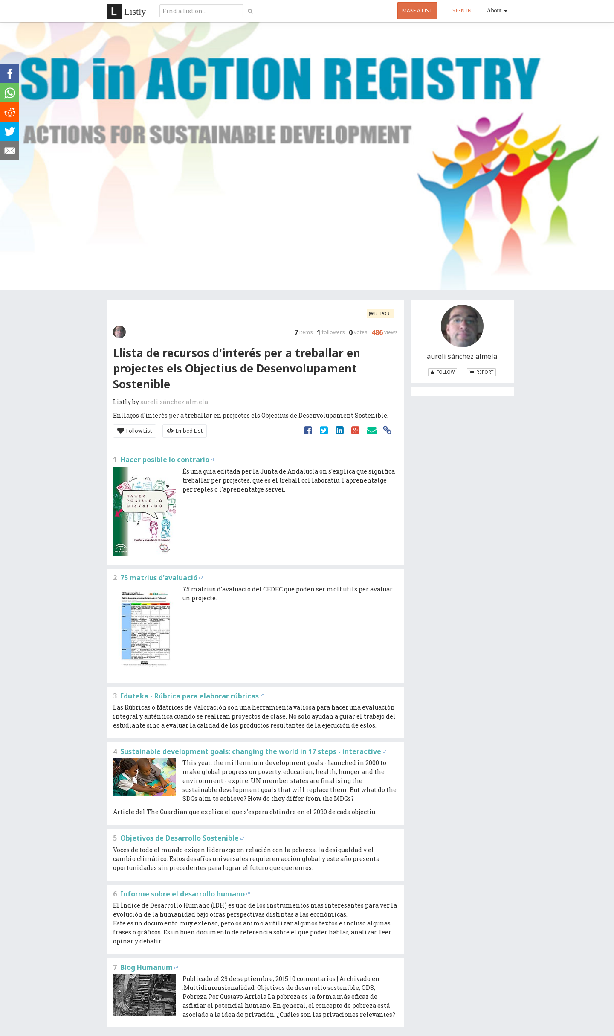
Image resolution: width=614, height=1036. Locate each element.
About (497, 10)
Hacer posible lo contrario (164, 459)
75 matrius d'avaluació (158, 577)
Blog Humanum (146, 967)
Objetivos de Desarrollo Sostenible (179, 838)
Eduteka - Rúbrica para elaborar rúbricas (189, 696)
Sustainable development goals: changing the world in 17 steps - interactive (250, 751)
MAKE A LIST (417, 10)
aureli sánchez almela (174, 402)
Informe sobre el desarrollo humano (182, 894)
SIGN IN (462, 10)
